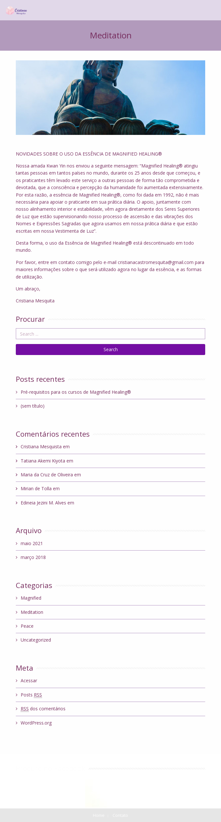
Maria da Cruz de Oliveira (47, 475)
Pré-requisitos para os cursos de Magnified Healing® (76, 392)
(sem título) (33, 406)
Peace (27, 626)
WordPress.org (36, 723)
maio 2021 (32, 543)
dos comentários (43, 708)
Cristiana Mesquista (41, 446)
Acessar (29, 680)
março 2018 (33, 557)
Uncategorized (36, 640)
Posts (31, 695)
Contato (120, 815)
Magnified (31, 598)
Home (99, 815)
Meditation (32, 612)
